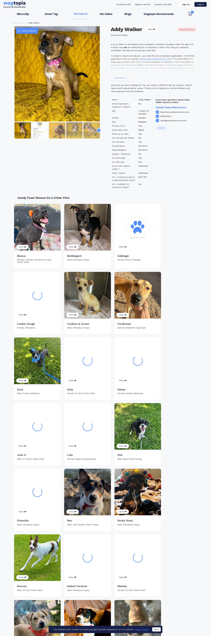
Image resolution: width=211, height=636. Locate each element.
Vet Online (105, 14)
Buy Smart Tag (125, 597)
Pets (23, 23)
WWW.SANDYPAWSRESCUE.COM (155, 59)
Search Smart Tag (127, 606)
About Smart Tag (127, 611)
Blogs (127, 14)
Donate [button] (161, 128)
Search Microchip (84, 606)
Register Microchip (85, 602)
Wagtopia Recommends (159, 14)
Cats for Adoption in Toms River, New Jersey (72, 625)
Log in (201, 4)
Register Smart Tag (128, 602)
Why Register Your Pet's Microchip (93, 597)
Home (14, 23)
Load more (121, 78)
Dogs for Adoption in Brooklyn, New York (154, 625)
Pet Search (80, 14)
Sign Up (186, 4)
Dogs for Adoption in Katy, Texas (114, 625)
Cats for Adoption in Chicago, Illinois (29, 625)
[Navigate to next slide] (99, 130)
